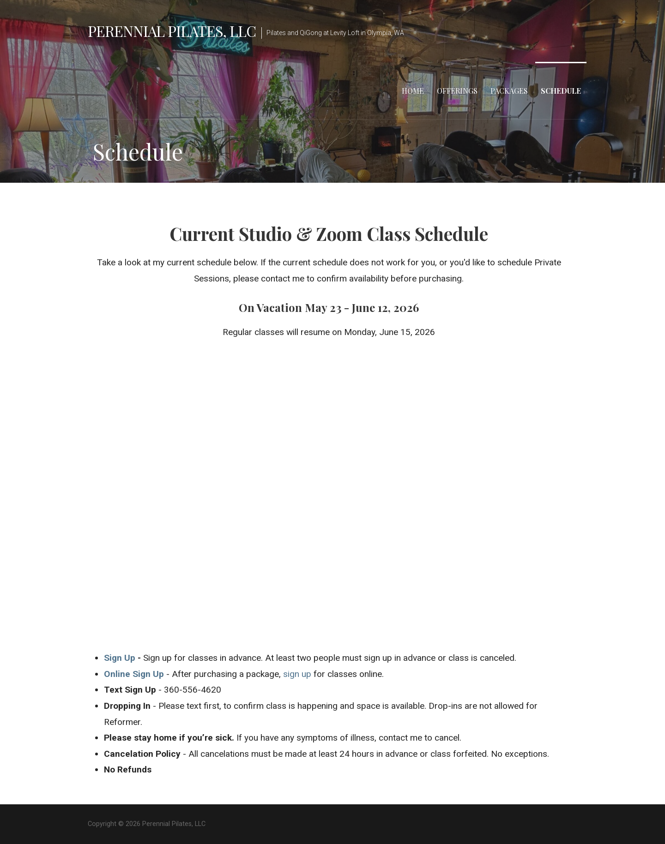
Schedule (561, 91)
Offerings (457, 91)
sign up (297, 674)
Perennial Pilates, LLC (172, 31)
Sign (113, 657)
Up (128, 657)
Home (413, 91)
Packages (509, 91)
